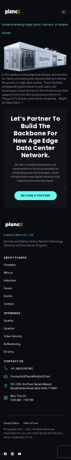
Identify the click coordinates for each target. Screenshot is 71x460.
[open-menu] (63, 12)
